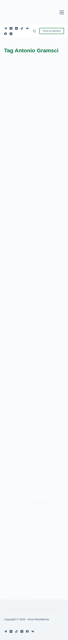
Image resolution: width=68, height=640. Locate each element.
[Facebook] (5, 33)
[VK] (27, 28)
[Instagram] (11, 33)
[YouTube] (16, 28)
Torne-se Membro (51, 31)
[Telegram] (5, 28)
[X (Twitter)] (11, 28)
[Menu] (61, 12)
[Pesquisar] (34, 31)
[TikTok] (21, 28)
